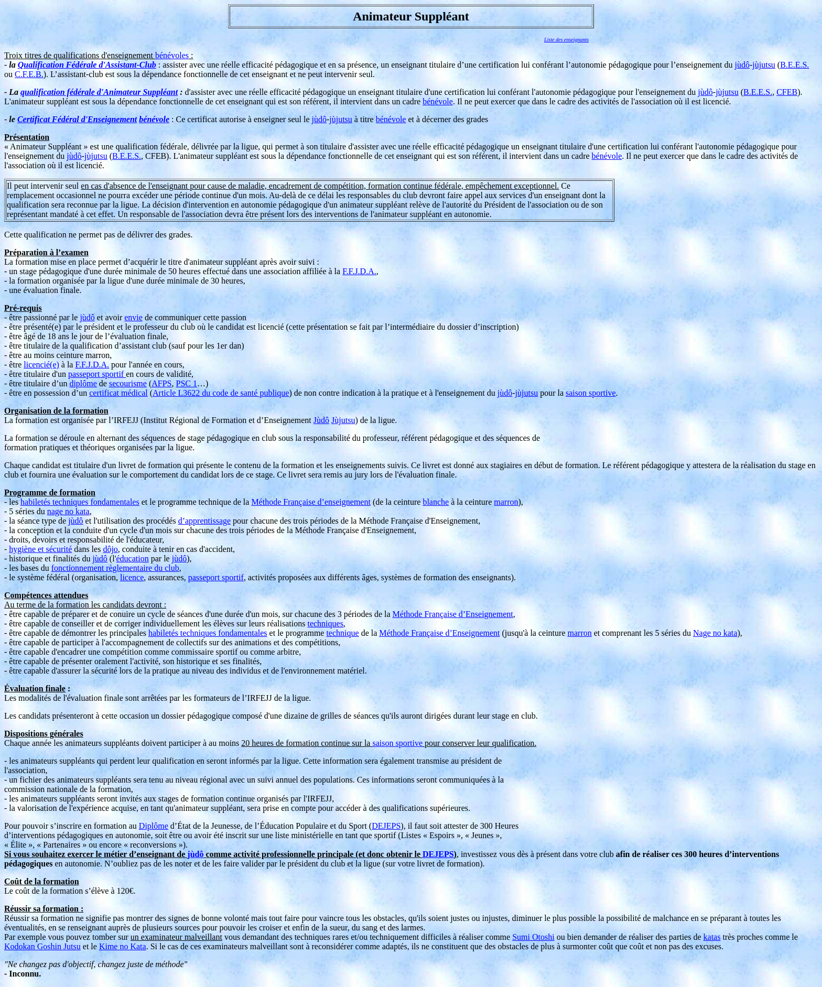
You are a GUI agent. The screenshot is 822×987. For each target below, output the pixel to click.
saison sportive (591, 392)
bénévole (438, 101)
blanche (436, 501)
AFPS (161, 383)
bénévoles (172, 55)
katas (712, 936)
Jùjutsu (343, 420)
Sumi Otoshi (533, 936)
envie (133, 317)
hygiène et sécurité (40, 549)
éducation (132, 558)
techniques (325, 623)
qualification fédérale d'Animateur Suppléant (99, 92)
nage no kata (68, 511)
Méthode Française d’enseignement (310, 501)
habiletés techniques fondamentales (79, 501)
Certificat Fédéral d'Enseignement (77, 119)
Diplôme (153, 825)
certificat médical (118, 392)
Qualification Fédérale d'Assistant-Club (87, 64)
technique (342, 632)
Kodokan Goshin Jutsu (42, 946)
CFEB (786, 92)
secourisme (128, 383)
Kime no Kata (122, 946)
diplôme (82, 383)
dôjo (110, 549)
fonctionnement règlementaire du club (115, 567)
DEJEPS (386, 825)
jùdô (742, 64)
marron (506, 501)
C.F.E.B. (29, 74)
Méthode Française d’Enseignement (453, 614)
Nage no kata (715, 632)
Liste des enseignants (566, 39)
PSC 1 (186, 383)
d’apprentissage (204, 520)
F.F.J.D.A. (359, 271)
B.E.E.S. (794, 64)
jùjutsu (763, 64)
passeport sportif (97, 374)
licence (132, 577)
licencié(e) (41, 364)
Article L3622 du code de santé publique (221, 392)
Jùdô (321, 420)
